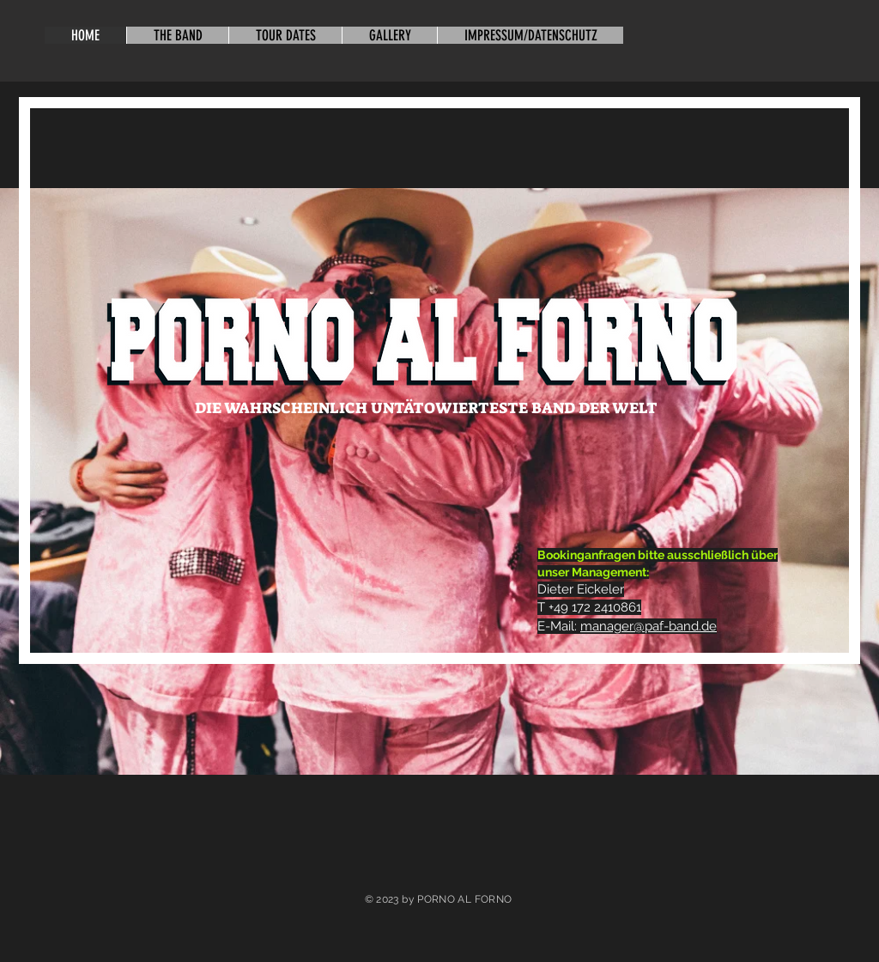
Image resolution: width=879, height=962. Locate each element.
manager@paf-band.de (648, 626)
